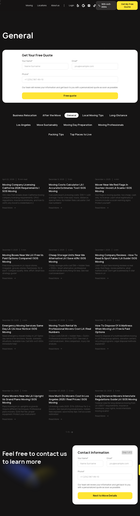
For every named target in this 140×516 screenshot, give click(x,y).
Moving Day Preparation (77, 124)
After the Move (52, 114)
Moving (29, 5)
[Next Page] (71, 431)
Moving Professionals (111, 124)
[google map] (83, 5)
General (71, 114)
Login (71, 5)
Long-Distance (119, 114)
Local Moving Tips (93, 114)
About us (55, 5)
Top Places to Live (81, 133)
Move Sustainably (46, 124)
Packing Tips (56, 133)
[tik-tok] (94, 5)
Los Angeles (22, 124)
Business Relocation (24, 114)
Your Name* (27, 61)
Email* (75, 61)
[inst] (88, 5)
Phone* (25, 74)
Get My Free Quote (127, 5)
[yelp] (77, 5)
